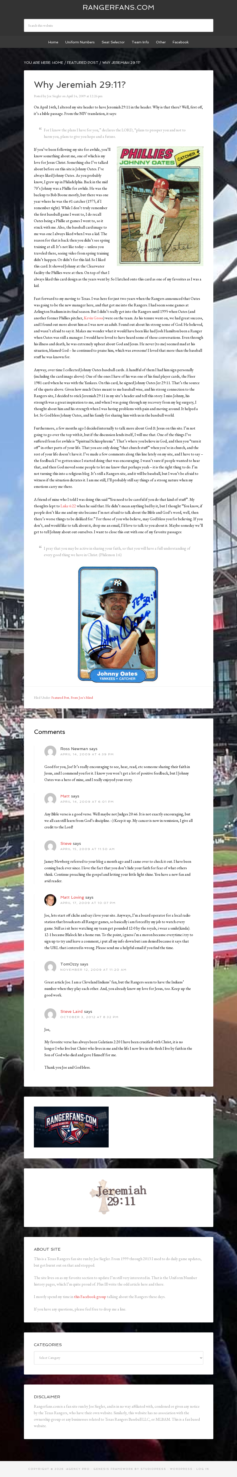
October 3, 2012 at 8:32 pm (89, 1017)
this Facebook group (90, 1296)
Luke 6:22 (68, 506)
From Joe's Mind (82, 697)
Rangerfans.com (118, 7)
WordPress (181, 1469)
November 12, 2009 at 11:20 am (93, 969)
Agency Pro (78, 1469)
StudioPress (153, 1469)
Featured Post (60, 697)
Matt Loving (72, 897)
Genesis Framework (113, 1469)
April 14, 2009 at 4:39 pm (87, 754)
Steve (66, 843)
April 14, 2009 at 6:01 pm (87, 801)
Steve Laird (71, 1011)
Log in (202, 1469)
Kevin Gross (93, 318)
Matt (65, 796)
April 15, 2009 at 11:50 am (87, 849)
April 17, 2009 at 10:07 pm (88, 903)
